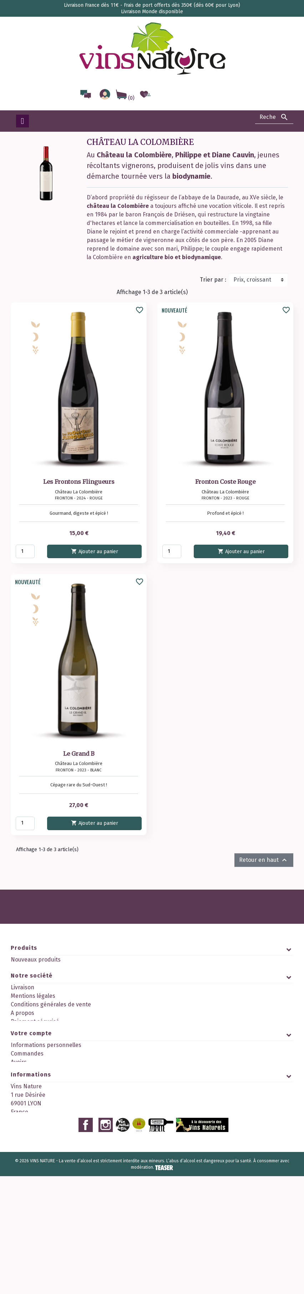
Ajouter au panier (94, 551)
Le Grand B (79, 753)
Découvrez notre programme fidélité (59, 1073)
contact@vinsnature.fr (79, 1225)
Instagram (105, 1243)
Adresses (23, 1128)
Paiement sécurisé (35, 1039)
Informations (31, 1171)
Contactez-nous (31, 1056)
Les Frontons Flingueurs (79, 481)
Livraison (22, 1005)
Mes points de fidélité (39, 1154)
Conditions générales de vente (51, 1022)
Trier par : (213, 279)
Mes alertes (26, 1145)
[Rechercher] (274, 117)
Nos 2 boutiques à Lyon (41, 1065)
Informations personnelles (46, 1102)
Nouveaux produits (36, 959)
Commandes (27, 1111)
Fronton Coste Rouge (225, 481)
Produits (24, 947)
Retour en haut (264, 860)
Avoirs (19, 1119)
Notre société (31, 993)
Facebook (85, 1243)
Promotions (26, 968)
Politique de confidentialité (46, 1048)
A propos (22, 1031)
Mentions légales (33, 1014)
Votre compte (31, 1091)
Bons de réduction (35, 1136)
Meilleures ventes (34, 976)
